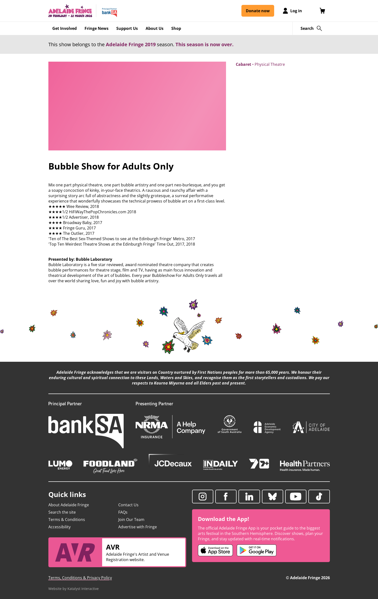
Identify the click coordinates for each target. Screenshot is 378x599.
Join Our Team (131, 519)
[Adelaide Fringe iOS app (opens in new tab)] (215, 550)
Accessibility (59, 527)
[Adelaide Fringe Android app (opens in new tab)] (256, 550)
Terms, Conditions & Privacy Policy (80, 577)
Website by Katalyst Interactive (73, 588)
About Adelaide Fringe (68, 505)
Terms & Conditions (66, 519)
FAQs (123, 512)
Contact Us (128, 505)
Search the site (62, 512)
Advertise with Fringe (137, 527)
